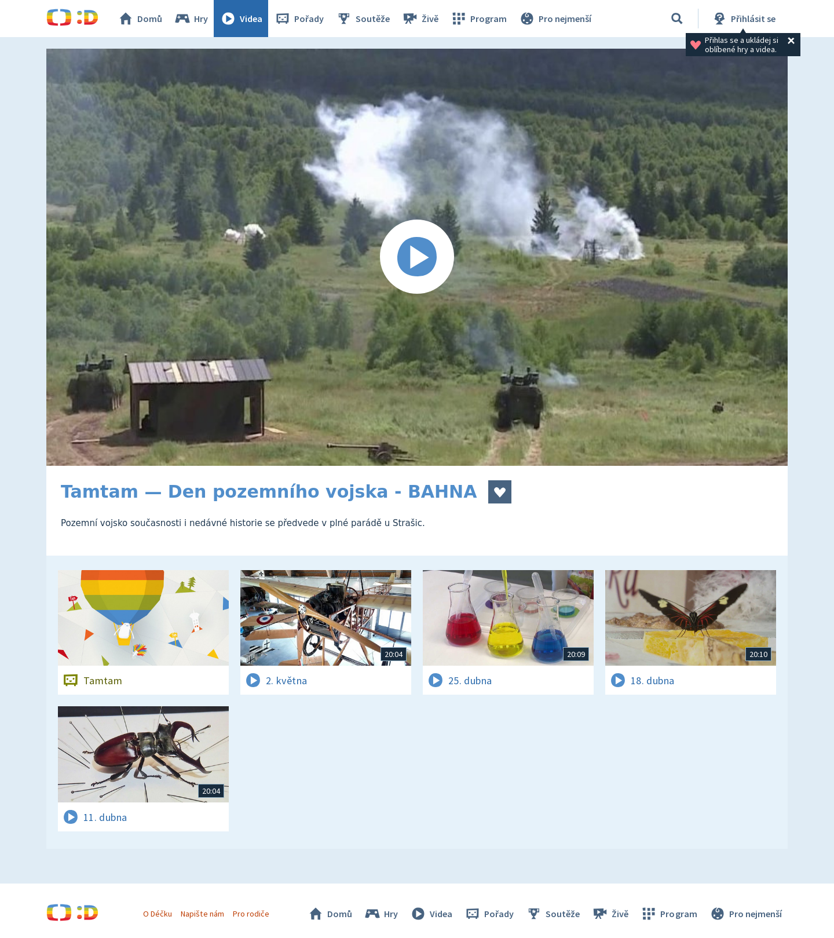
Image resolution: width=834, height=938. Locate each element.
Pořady (299, 18)
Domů (139, 18)
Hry (191, 18)
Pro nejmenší (554, 18)
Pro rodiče (251, 913)
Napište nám (202, 913)
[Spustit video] (417, 257)
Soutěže (362, 18)
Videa (241, 18)
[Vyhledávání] (677, 18)
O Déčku (157, 913)
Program (478, 18)
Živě (419, 18)
